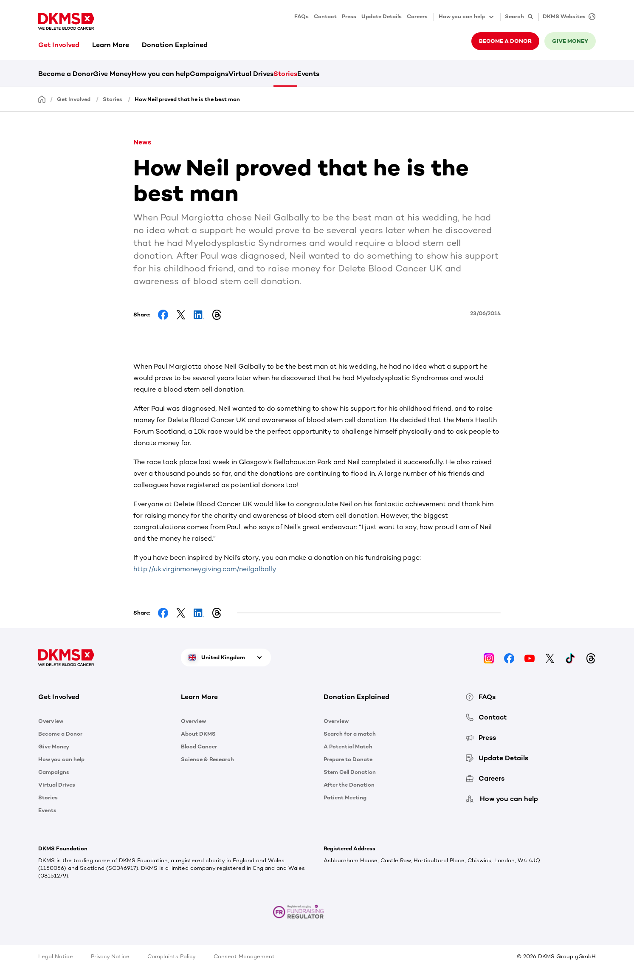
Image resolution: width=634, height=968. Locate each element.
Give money (570, 41)
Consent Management (244, 956)
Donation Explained (175, 45)
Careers (417, 16)
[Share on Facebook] (163, 315)
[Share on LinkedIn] (199, 315)
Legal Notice (55, 956)
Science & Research (207, 759)
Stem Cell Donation (350, 772)
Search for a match (350, 734)
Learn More (110, 45)
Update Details (381, 16)
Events (308, 74)
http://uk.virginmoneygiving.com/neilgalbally (204, 569)
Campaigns (209, 74)
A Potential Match (348, 746)
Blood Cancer (199, 746)
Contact (325, 16)
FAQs (301, 16)
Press (349, 16)
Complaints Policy (171, 956)
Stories (285, 74)
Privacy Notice (110, 956)
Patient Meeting (345, 797)
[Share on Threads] (216, 315)
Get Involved (58, 45)
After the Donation (349, 785)
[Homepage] (42, 99)
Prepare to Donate (348, 759)
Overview (50, 721)
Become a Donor (65, 74)
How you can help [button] (467, 17)
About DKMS (198, 734)
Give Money (112, 74)
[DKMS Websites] (567, 17)
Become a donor (505, 41)
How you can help (161, 74)
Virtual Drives (250, 74)
